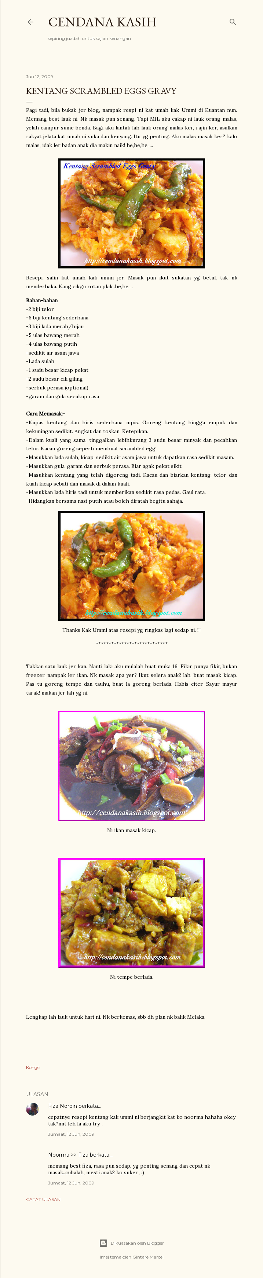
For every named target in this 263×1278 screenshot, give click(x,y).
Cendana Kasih (102, 21)
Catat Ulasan (43, 1199)
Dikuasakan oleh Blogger (131, 1243)
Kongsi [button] (33, 1067)
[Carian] (233, 20)
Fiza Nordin (62, 1106)
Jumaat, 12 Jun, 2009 (71, 1134)
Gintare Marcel (148, 1257)
